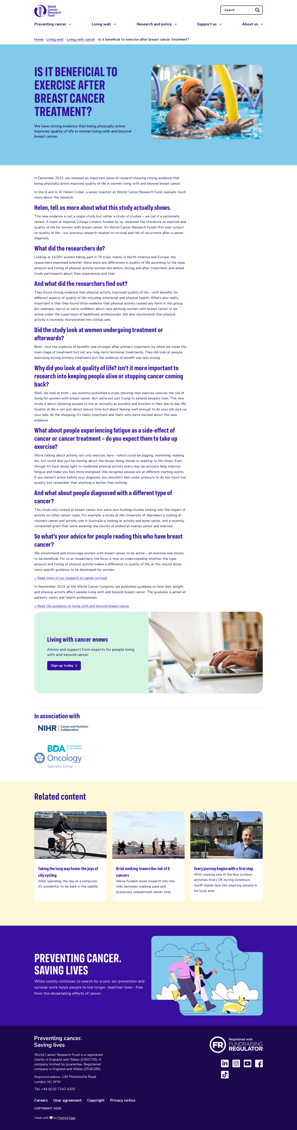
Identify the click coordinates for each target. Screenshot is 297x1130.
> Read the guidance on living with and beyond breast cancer (81, 606)
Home (38, 39)
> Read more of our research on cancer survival (70, 578)
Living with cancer (81, 39)
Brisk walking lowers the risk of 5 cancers (148, 856)
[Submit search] (257, 12)
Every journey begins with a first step (226, 856)
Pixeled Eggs (67, 1118)
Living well (101, 28)
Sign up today (62, 665)
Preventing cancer (50, 28)
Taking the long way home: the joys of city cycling (70, 856)
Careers (41, 1100)
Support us (207, 28)
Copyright (96, 1100)
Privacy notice (122, 1100)
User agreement (67, 1100)
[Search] (241, 12)
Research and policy (154, 28)
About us (250, 28)
